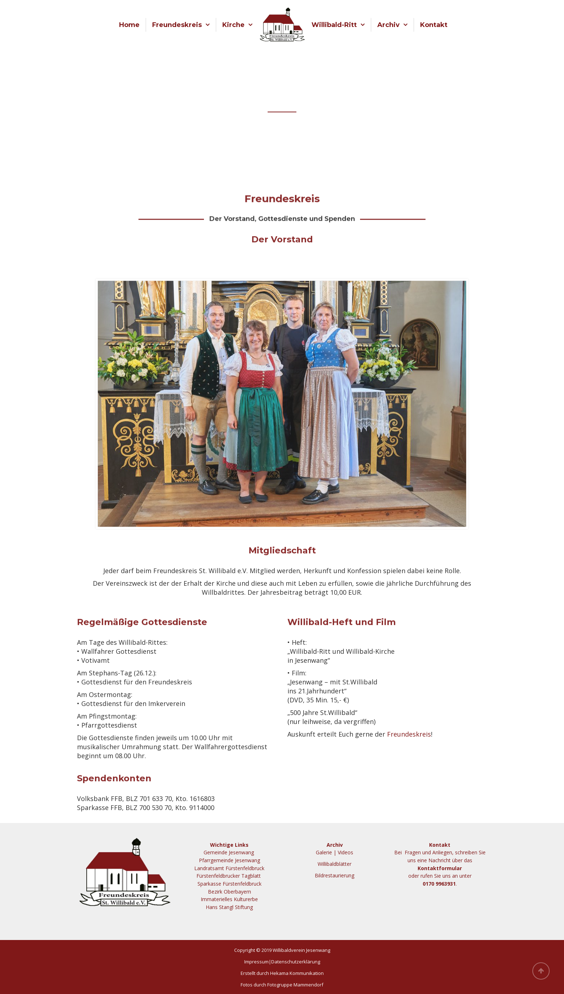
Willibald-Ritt (334, 25)
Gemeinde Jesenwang (229, 852)
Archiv (388, 25)
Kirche (233, 25)
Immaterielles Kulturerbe (229, 899)
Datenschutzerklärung (295, 961)
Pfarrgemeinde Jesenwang (229, 860)
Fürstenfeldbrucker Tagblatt (229, 875)
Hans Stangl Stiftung (229, 907)
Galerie (324, 852)
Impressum (256, 961)
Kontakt (433, 25)
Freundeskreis (177, 25)
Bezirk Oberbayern (229, 891)
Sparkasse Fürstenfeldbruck (229, 883)
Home (129, 25)
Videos (345, 852)
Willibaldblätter (334, 863)
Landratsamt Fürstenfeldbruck (229, 868)
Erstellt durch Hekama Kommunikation (282, 973)
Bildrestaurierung (334, 875)
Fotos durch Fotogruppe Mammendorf (282, 984)
